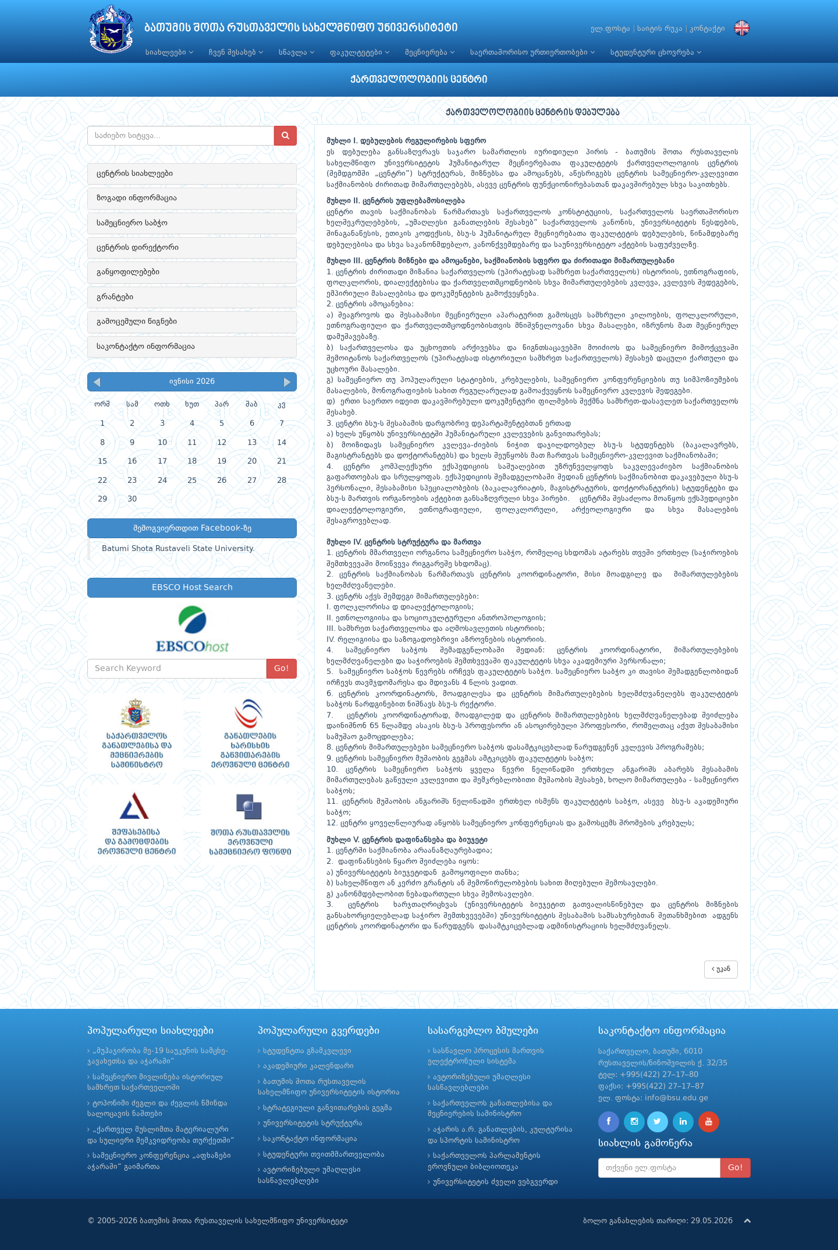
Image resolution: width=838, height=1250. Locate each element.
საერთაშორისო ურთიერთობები (532, 52)
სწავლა (296, 52)
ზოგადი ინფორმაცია (137, 198)
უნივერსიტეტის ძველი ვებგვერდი (495, 1182)
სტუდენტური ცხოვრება (655, 52)
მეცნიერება (429, 52)
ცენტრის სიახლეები (135, 174)
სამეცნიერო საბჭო (132, 223)
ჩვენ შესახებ (236, 52)
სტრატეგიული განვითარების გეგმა (327, 1108)
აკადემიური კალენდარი (308, 1066)
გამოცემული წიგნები (137, 321)
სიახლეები (169, 52)
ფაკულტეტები (359, 52)
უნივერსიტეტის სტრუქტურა (313, 1123)
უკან (721, 969)
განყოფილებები (128, 272)
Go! (281, 669)
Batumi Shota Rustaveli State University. (178, 549)
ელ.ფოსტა (610, 29)
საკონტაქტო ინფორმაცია (146, 346)
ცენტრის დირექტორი (138, 247)
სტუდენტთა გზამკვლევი (307, 1051)
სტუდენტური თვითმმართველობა (324, 1155)
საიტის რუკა (660, 29)
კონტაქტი (707, 29)
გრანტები (115, 297)
